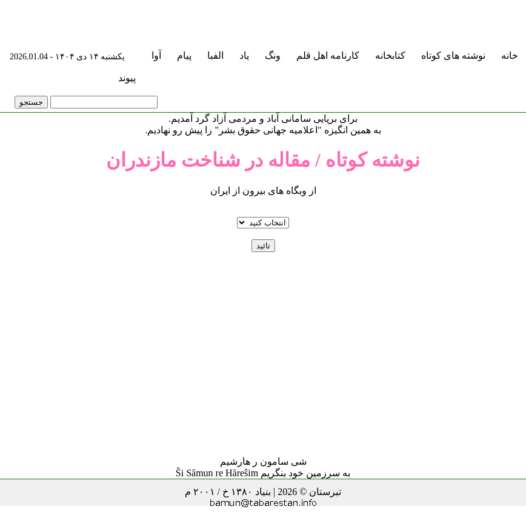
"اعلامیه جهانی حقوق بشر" (268, 130)
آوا (156, 55)
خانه (509, 55)
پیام (184, 55)
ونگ (273, 55)
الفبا (215, 55)
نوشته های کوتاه (453, 55)
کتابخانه (390, 55)
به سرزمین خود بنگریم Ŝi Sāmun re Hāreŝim (263, 473)
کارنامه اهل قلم (327, 55)
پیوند (127, 78)
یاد (244, 55)
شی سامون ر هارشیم (263, 461)
